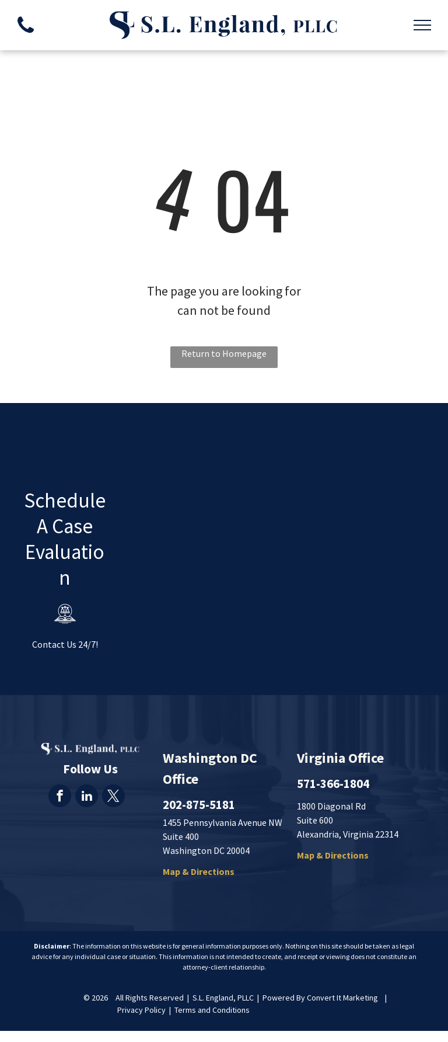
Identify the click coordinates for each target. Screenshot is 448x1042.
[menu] (422, 25)
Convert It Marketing (342, 997)
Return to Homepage (224, 353)
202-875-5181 (199, 804)
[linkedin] (86, 797)
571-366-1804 (333, 783)
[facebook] (59, 797)
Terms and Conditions (212, 1010)
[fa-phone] (26, 35)
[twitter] (113, 797)
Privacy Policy (141, 1010)
